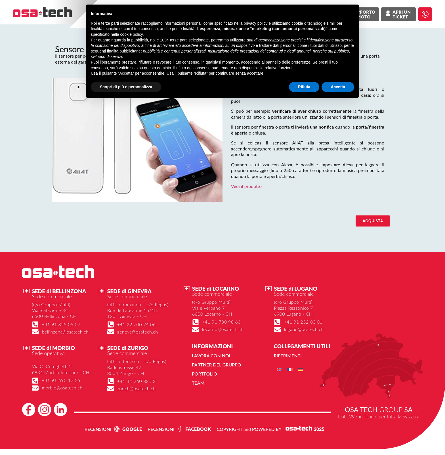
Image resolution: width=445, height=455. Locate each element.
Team (198, 382)
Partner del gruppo (216, 364)
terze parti (179, 40)
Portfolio (204, 373)
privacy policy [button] (256, 23)
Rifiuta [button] (304, 87)
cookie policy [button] (131, 34)
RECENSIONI (98, 429)
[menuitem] (279, 370)
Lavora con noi (211, 355)
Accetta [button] (338, 87)
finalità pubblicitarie (124, 51)
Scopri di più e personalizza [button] (126, 87)
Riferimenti (288, 355)
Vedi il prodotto (246, 186)
